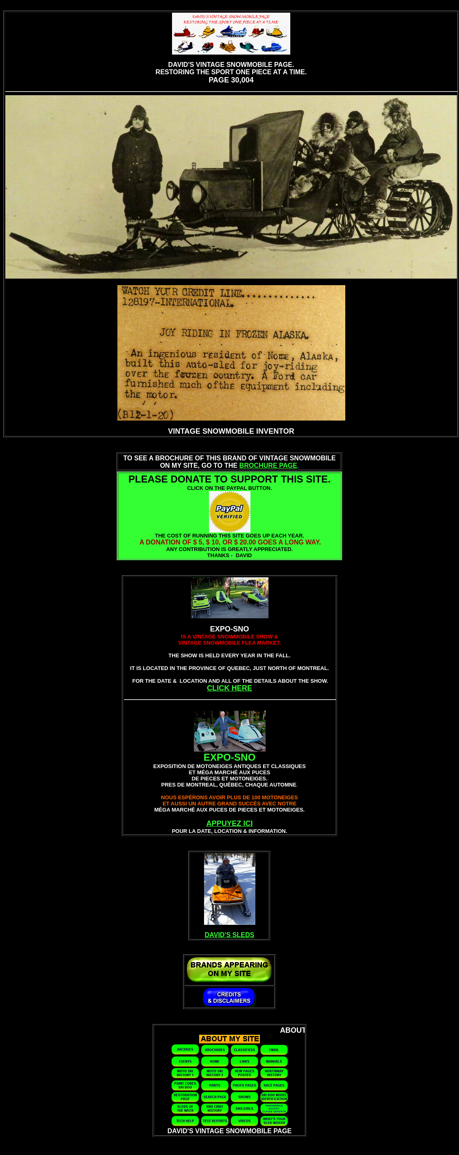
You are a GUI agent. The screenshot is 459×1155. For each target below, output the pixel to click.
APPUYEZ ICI (229, 823)
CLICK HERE (229, 688)
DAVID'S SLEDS (230, 934)
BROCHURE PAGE (268, 465)
